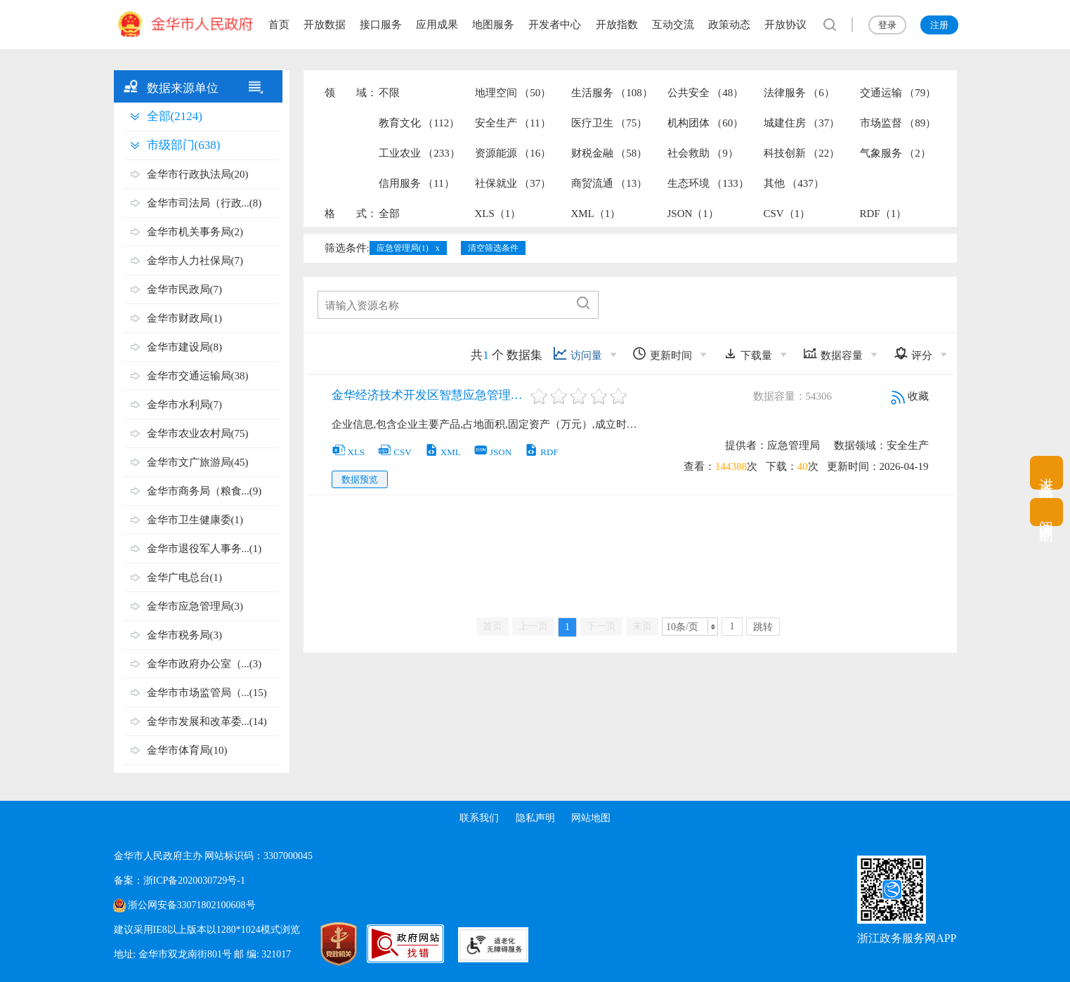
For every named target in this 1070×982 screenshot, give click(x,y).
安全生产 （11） (513, 123)
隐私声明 (535, 818)
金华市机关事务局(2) (195, 231)
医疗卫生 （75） (609, 123)
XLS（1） (498, 213)
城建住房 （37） (802, 123)
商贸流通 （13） (609, 183)
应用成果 (437, 24)
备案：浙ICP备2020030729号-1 (179, 880)
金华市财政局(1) (185, 318)
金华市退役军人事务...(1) (204, 548)
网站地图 (591, 818)
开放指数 (617, 24)
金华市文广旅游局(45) (198, 462)
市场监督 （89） (898, 123)
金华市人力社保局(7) (195, 260)
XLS (348, 452)
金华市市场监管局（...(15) (207, 692)
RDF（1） (883, 213)
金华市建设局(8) (185, 347)
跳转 (763, 627)
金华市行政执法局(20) (198, 174)
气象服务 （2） (895, 153)
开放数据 (325, 24)
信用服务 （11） (417, 183)
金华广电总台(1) (185, 577)
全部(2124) (174, 116)
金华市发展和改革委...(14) (207, 721)
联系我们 (479, 818)
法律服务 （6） (799, 92)
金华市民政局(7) (185, 289)
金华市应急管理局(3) (195, 606)
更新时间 (662, 353)
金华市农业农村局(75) (198, 433)
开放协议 (785, 24)
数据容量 (833, 353)
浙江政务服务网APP (906, 938)
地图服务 (493, 24)
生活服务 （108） (612, 92)
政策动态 (729, 24)
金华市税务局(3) (185, 635)
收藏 (910, 396)
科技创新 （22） (802, 153)
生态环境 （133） (708, 183)
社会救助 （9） (702, 153)
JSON (492, 452)
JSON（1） (693, 213)
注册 (939, 25)
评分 (913, 353)
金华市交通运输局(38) (198, 375)
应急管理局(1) (403, 248)
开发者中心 (554, 24)
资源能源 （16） (513, 153)
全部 (389, 213)
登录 (887, 25)
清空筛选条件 (493, 248)
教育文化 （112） (419, 123)
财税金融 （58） (609, 153)
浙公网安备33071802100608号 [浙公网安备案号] (192, 905)
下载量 (747, 353)
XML (442, 452)
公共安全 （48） (705, 92)
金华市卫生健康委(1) (195, 519)
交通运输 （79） (898, 92)
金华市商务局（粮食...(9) (204, 491)
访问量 (577, 353)
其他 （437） (794, 183)
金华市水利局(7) (185, 404)
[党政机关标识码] (324, 944)
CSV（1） (787, 213)
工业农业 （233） (419, 153)
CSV (394, 452)
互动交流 (673, 24)
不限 (389, 92)
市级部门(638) (184, 145)
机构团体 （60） (705, 123)
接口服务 (381, 24)
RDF (541, 452)
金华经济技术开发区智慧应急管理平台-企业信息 (430, 395)
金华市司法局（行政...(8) (204, 203)
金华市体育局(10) (187, 750)
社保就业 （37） (513, 183)
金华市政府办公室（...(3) (204, 663)
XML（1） (596, 213)
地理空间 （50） (513, 92)
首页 (278, 24)
